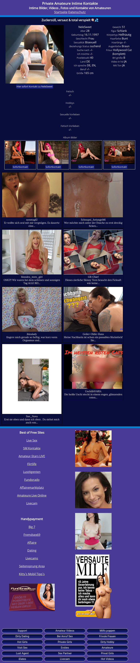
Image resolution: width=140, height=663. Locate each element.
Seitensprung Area (32, 566)
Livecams (32, 558)
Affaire (31, 543)
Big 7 (32, 527)
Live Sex (31, 440)
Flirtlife (31, 464)
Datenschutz (77, 12)
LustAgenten (31, 472)
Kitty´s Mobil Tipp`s (32, 574)
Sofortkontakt (20, 166)
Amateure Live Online (31, 495)
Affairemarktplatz (32, 488)
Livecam (31, 503)
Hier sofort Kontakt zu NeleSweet (35, 86)
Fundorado (32, 480)
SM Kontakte (31, 448)
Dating (31, 550)
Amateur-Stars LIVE (32, 456)
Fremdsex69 (32, 535)
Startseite (60, 12)
